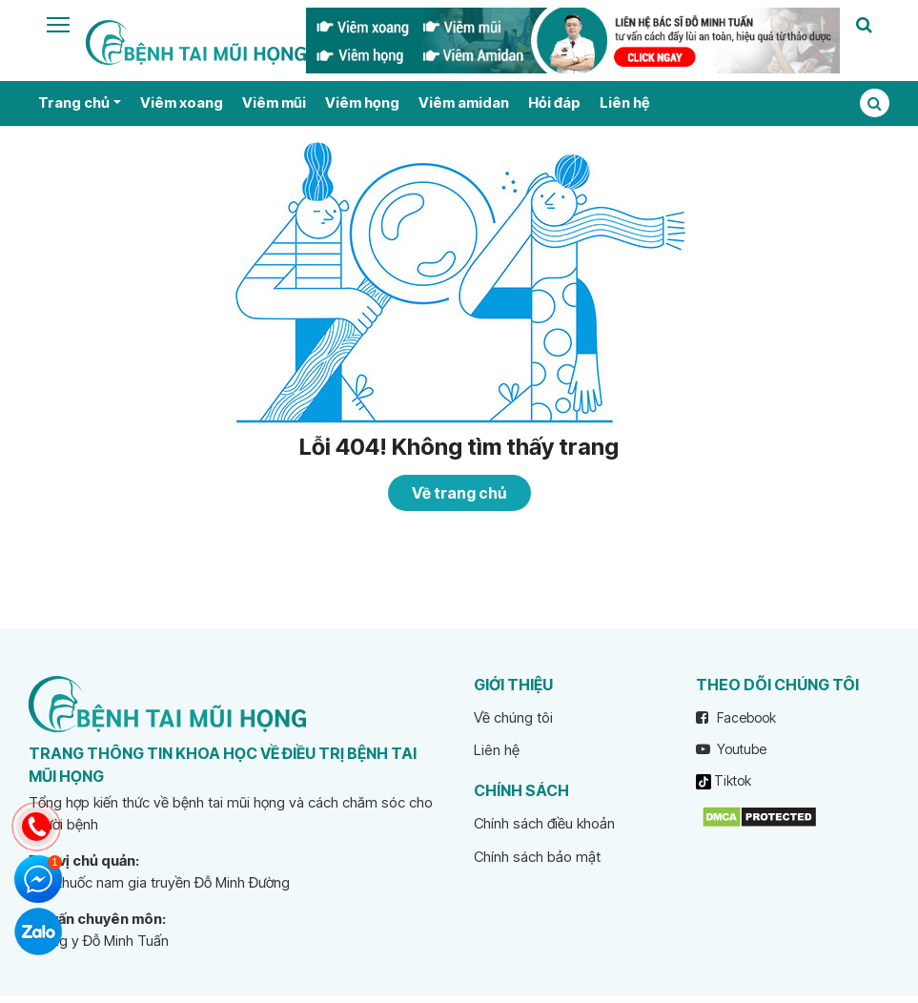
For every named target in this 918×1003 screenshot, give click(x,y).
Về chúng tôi (513, 717)
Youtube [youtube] (731, 749)
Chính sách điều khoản (544, 823)
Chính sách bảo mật (537, 857)
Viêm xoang (181, 102)
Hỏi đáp (554, 102)
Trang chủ (74, 102)
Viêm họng (362, 102)
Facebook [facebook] (736, 717)
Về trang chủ (459, 492)
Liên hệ (624, 102)
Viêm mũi (274, 102)
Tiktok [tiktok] (723, 780)
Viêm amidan (463, 102)
